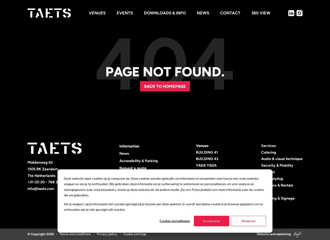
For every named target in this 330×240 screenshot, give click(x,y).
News (124, 153)
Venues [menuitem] (97, 13)
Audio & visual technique (281, 159)
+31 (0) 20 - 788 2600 (46, 182)
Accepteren (211, 221)
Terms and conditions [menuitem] (75, 234)
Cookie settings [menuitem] (134, 234)
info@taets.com (41, 189)
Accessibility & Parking (138, 161)
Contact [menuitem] (230, 13)
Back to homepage (165, 86)
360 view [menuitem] (260, 13)
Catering (268, 152)
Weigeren (248, 221)
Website (263, 234)
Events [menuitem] (125, 13)
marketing (283, 234)
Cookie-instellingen (175, 221)
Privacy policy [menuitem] (107, 234)
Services (268, 146)
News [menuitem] (203, 13)
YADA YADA (206, 165)
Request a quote (132, 168)
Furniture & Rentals (277, 185)
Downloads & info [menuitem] (165, 13)
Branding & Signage (278, 198)
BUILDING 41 (207, 152)
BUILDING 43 (207, 159)
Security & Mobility (277, 165)
